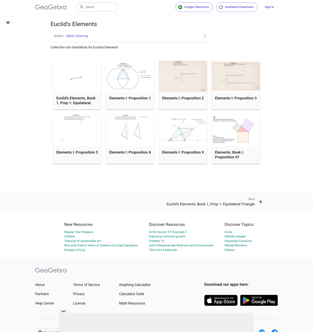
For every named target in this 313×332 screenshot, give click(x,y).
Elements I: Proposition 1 (130, 98)
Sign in (269, 7)
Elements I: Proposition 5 (77, 152)
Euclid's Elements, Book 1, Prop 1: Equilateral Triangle (75, 103)
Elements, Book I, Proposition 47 (229, 154)
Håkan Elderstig (77, 36)
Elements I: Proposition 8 (130, 152)
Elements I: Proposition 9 (183, 152)
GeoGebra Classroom (236, 7)
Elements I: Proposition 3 (236, 98)
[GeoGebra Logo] (50, 7)
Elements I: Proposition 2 (183, 98)
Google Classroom (193, 7)
